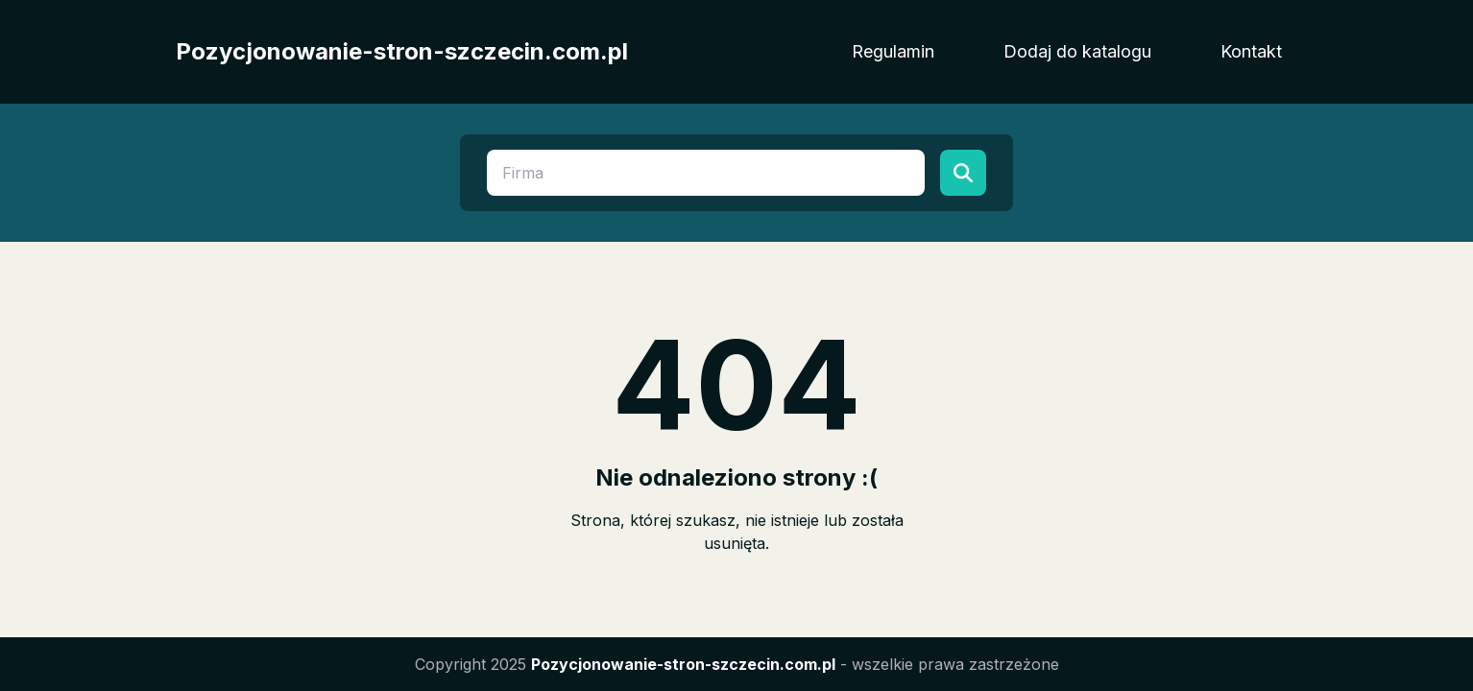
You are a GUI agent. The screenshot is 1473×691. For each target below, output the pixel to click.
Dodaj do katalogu (1077, 51)
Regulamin (893, 51)
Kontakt (1251, 51)
